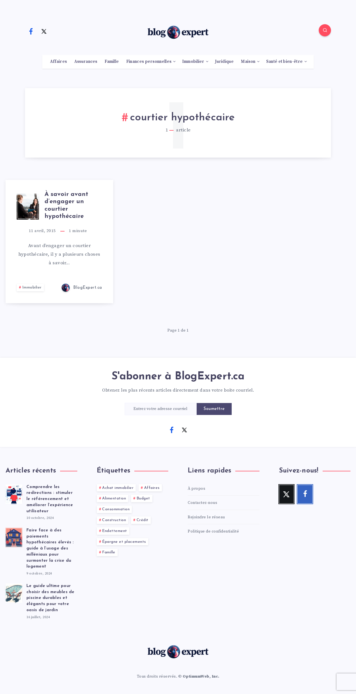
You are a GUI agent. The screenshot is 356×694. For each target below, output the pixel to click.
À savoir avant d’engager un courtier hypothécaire (66, 205)
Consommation (116, 509)
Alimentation (114, 498)
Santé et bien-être (284, 61)
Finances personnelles (148, 61)
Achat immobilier (118, 488)
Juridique (224, 61)
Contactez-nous (202, 502)
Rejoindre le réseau (206, 517)
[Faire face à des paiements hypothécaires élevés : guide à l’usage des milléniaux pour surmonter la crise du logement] (14, 537)
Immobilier (193, 61)
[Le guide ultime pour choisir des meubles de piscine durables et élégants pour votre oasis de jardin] (14, 592)
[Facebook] (31, 31)
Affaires (58, 61)
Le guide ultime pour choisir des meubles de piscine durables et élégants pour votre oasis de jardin (50, 598)
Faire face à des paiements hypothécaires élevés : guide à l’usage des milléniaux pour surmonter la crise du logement (50, 548)
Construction (114, 520)
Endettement (114, 531)
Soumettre (214, 409)
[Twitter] (44, 31)
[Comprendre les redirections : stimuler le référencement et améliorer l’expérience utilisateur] (14, 493)
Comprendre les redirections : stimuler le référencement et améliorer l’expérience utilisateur (49, 499)
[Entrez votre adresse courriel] (161, 409)
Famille (112, 61)
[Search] (325, 30)
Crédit (143, 520)
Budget (143, 498)
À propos (196, 488)
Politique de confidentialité (213, 531)
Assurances (85, 61)
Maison (248, 61)
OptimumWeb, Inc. (201, 676)
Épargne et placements (124, 542)
